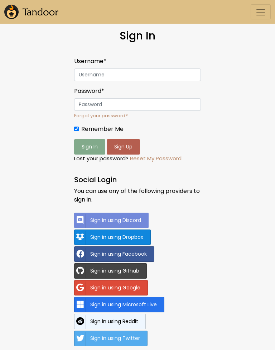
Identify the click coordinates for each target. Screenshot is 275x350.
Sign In (90, 146)
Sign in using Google (107, 288)
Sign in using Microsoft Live (115, 305)
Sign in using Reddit (106, 322)
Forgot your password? (101, 116)
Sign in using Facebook (110, 254)
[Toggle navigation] (261, 11)
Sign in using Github (106, 271)
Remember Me (102, 129)
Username (90, 61)
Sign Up (123, 146)
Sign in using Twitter (107, 339)
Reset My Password (156, 158)
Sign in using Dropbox (108, 238)
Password (89, 91)
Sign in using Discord (107, 221)
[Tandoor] (31, 12)
